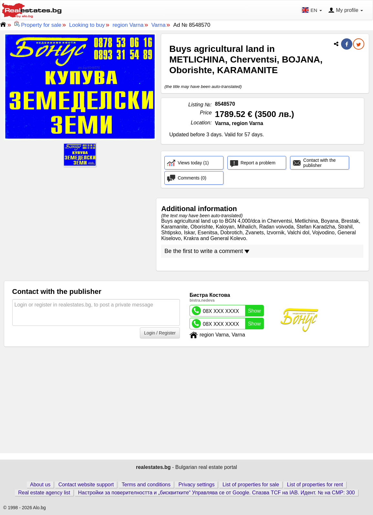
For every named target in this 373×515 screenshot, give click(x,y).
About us (40, 484)
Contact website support (86, 484)
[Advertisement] (80, 214)
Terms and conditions (146, 484)
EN (312, 10)
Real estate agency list (44, 492)
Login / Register (160, 332)
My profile (345, 10)
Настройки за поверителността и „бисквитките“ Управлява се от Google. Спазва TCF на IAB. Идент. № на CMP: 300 (216, 492)
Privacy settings (196, 484)
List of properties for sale (251, 484)
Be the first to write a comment (206, 251)
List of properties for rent (315, 484)
